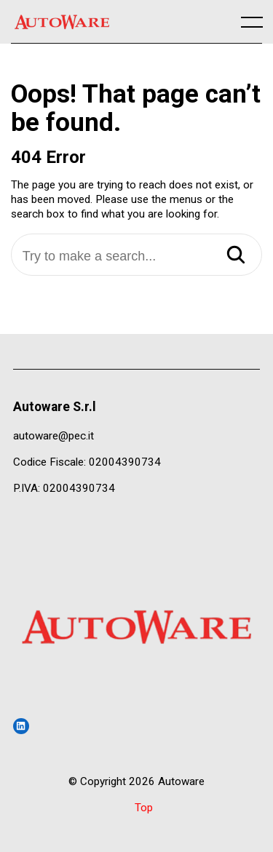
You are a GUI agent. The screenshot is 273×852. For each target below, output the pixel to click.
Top (144, 807)
